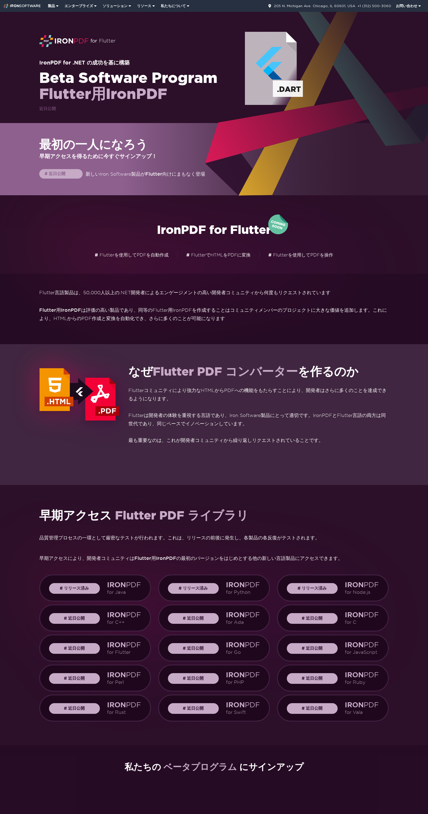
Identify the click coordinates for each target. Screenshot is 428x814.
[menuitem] (53, 6)
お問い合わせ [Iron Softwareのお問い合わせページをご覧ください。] (406, 6)
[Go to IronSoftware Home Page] (22, 6)
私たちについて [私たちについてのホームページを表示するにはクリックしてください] (173, 6)
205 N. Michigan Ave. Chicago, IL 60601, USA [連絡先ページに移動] (314, 6)
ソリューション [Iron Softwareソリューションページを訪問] (115, 6)
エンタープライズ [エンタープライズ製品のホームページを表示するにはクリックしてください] (78, 6)
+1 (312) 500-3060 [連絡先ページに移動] (374, 6)
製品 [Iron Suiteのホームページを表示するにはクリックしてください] (51, 6)
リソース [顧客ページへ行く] (144, 6)
